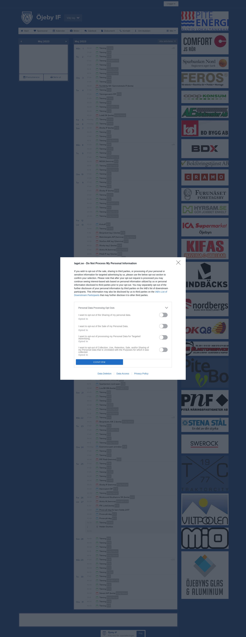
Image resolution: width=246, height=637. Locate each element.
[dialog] (123, 318)
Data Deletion (104, 373)
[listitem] (123, 307)
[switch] (163, 315)
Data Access (122, 373)
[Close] (179, 263)
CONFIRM (99, 362)
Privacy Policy (141, 373)
